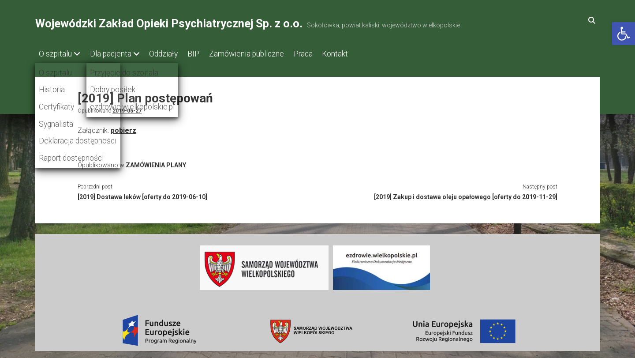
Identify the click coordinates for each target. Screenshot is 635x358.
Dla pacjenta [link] (114, 53)
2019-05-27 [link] (127, 109)
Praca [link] (323, 53)
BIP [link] (206, 53)
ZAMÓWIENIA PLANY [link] (156, 162)
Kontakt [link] (360, 53)
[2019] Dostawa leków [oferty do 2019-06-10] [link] (142, 194)
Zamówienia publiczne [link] (262, 53)
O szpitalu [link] (55, 53)
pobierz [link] (123, 128)
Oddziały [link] (171, 53)
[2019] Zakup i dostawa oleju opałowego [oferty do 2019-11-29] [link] (465, 194)
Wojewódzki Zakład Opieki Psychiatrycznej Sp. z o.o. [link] (169, 23)
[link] (623, 33)
